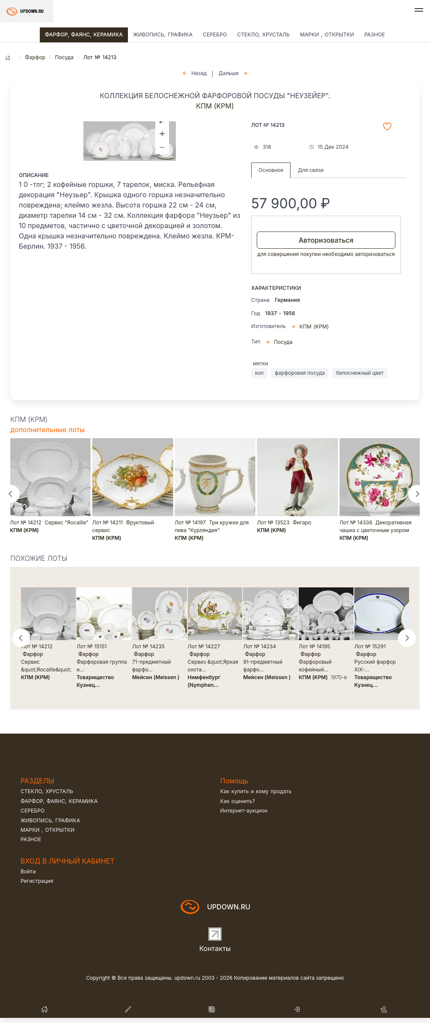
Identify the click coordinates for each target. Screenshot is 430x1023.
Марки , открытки (327, 34)
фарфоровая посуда (300, 373)
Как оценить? (237, 801)
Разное (374, 34)
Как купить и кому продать (256, 791)
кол (259, 373)
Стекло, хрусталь (263, 34)
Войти (28, 871)
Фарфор (35, 57)
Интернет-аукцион (244, 810)
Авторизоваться (326, 240)
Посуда (64, 57)
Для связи (310, 170)
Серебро (215, 34)
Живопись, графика (163, 34)
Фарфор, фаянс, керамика (84, 34)
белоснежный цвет (359, 373)
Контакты (215, 948)
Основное (270, 170)
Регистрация (37, 881)
